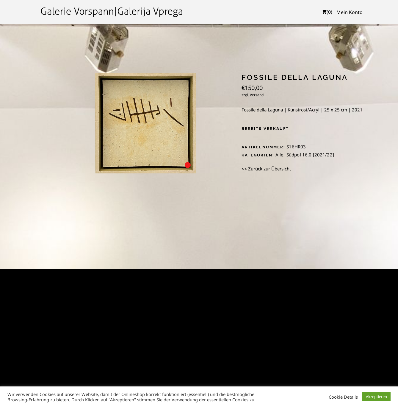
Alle (279, 155)
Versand (257, 94)
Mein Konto (349, 12)
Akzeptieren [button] (376, 396)
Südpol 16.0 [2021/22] (310, 155)
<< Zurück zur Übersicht (266, 169)
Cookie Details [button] (343, 397)
